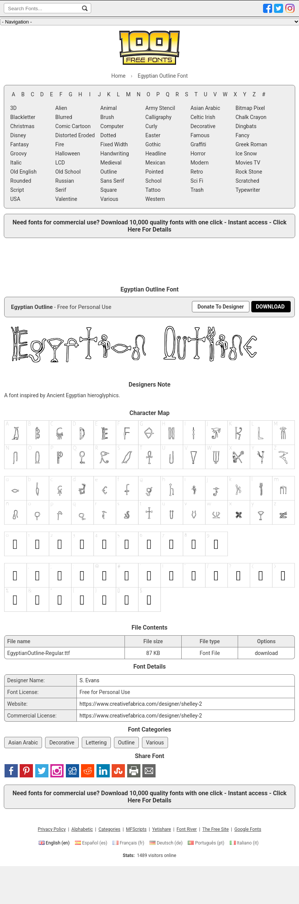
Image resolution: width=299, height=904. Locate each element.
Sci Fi (196, 181)
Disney (18, 135)
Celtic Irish (202, 117)
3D (13, 108)
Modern (199, 163)
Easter (152, 135)
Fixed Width (114, 144)
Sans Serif (112, 181)
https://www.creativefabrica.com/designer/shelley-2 (140, 704)
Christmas (22, 126)
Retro (196, 172)
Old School (68, 172)
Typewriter (247, 190)
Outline (108, 172)
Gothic (153, 144)
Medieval (110, 163)
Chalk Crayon (250, 117)
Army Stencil (160, 108)
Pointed (154, 172)
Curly (151, 126)
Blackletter (22, 117)
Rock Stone (248, 172)
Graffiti (198, 144)
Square (108, 190)
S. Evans (89, 680)
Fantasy (19, 144)
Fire (59, 144)
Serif (60, 190)
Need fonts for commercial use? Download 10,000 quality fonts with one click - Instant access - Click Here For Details (149, 226)
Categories (109, 829)
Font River (187, 829)
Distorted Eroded (75, 135)
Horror (198, 153)
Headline (155, 153)
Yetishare (161, 829)
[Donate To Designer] (221, 307)
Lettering (96, 742)
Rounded (20, 181)
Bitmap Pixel (250, 108)
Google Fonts (247, 829)
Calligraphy (158, 117)
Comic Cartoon (73, 126)
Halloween (67, 153)
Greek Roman (251, 144)
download (266, 653)
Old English (23, 172)
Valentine (66, 199)
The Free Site (215, 829)
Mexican (155, 163)
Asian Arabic (205, 108)
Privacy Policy (52, 829)
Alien (61, 108)
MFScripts (136, 829)
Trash (197, 190)
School (153, 181)
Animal (108, 108)
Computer (112, 126)
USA (15, 199)
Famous (199, 135)
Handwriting (114, 153)
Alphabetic (82, 829)
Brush (107, 117)
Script (17, 190)
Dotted (108, 135)
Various (109, 199)
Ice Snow (246, 153)
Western (155, 199)
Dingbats (245, 126)
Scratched (247, 181)
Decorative (202, 126)
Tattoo (152, 190)
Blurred (63, 117)
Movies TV (247, 163)
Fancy (242, 135)
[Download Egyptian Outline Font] (270, 307)
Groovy (18, 153)
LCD (60, 163)
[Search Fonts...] (85, 8)
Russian (64, 181)
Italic (16, 163)
